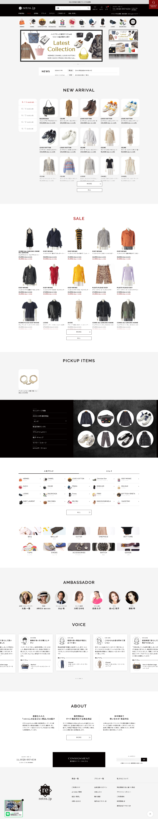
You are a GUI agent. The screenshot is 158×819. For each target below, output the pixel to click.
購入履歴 (97, 796)
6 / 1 (28, 129)
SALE (29, 13)
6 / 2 (28, 123)
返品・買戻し (72, 13)
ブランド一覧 (99, 778)
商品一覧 (75, 778)
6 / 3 (28, 116)
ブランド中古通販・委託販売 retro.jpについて (124, 14)
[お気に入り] (95, 8)
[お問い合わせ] (153, 4)
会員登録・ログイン (100, 787)
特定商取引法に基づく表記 (126, 787)
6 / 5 (28, 102)
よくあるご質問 (77, 792)
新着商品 (21, 13)
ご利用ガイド (61, 13)
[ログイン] (101, 8)
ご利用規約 (120, 796)
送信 (144, 759)
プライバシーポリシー (124, 792)
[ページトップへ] (150, 814)
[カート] (106, 8)
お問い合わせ (76, 801)
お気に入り (98, 792)
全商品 (36, 13)
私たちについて (123, 778)
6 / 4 (28, 109)
